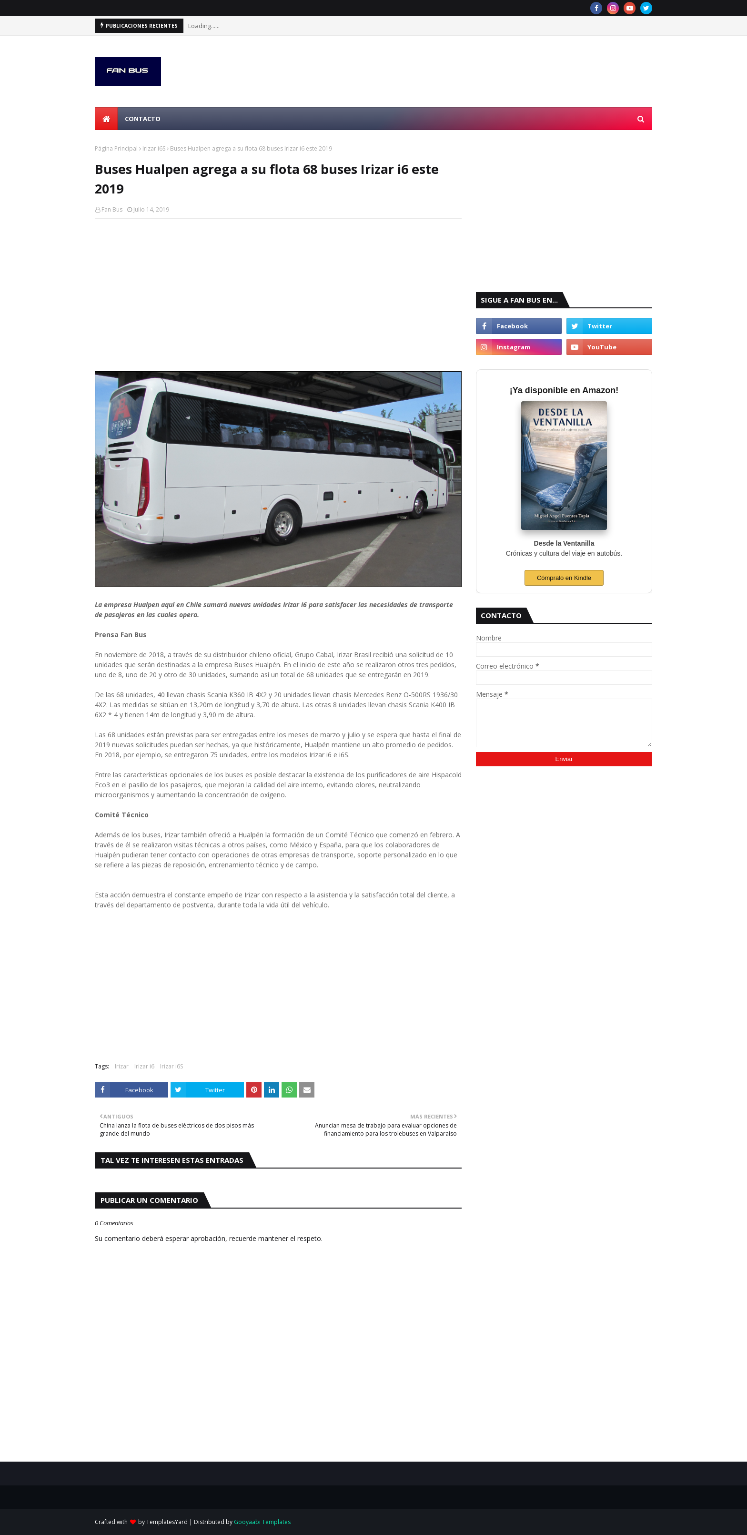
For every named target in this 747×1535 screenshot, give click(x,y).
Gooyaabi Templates (262, 1522)
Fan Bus (111, 209)
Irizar (122, 1066)
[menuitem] (106, 118)
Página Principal (116, 148)
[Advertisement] (278, 295)
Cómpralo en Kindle (564, 577)
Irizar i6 (144, 1066)
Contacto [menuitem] (143, 118)
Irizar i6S (153, 148)
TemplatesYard (167, 1522)
